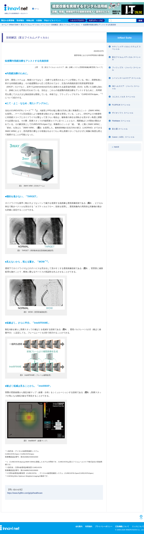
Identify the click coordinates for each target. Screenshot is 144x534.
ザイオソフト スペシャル (122, 113)
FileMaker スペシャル (121, 121)
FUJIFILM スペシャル (121, 105)
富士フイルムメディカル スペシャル (35, 25)
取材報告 (20, 20)
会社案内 (78, 526)
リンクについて (138, 526)
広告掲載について (122, 526)
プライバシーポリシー (103, 526)
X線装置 (116, 147)
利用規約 (88, 526)
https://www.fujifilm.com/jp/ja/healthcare (24, 493)
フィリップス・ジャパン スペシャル (126, 68)
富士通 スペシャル (120, 129)
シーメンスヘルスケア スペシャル (126, 78)
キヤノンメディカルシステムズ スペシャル (126, 47)
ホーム (37, 9)
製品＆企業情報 (7, 20)
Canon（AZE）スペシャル (123, 137)
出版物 (39, 20)
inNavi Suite (13, 25)
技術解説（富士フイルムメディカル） (66, 25)
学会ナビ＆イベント (52, 20)
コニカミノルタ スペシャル (123, 97)
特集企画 (30, 20)
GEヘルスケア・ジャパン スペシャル (126, 87)
